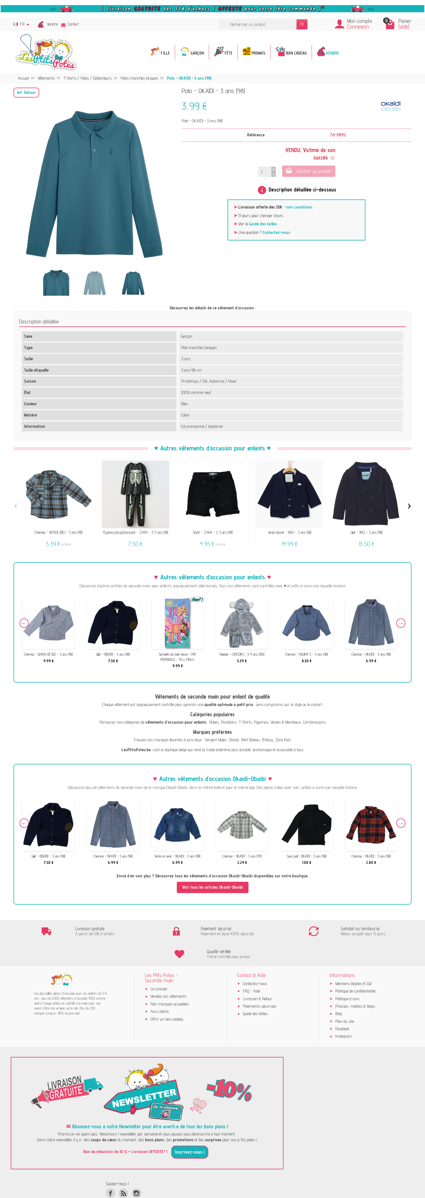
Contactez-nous (276, 232)
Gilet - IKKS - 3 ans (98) (366, 532)
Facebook (342, 1006)
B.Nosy (267, 739)
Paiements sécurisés (259, 983)
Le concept (159, 966)
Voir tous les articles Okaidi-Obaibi (212, 887)
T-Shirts (245, 722)
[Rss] (123, 1171)
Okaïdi (234, 739)
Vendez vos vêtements (168, 974)
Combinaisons (314, 722)
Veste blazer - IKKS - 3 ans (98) (289, 532)
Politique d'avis (347, 976)
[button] (26, 93)
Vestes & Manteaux (286, 722)
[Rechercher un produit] (257, 24)
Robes (214, 722)
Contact (70, 24)
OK (302, 24)
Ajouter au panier (308, 171)
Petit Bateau (250, 739)
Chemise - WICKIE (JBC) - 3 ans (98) (58, 532)
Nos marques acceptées (170, 981)
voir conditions (299, 207)
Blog (338, 991)
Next (399, 623)
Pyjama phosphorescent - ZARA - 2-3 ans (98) (135, 532)
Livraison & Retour (257, 976)
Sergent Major (216, 739)
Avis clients (160, 989)
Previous (25, 623)
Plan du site (344, 999)
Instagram (343, 1013)
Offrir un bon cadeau (167, 996)
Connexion (358, 26)
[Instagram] (136, 1171)
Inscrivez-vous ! (190, 1129)
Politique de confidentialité (355, 968)
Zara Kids (283, 739)
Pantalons (229, 722)
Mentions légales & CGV (353, 961)
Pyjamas (261, 722)
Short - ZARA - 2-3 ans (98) (212, 532)
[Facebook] (110, 1171)
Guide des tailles (263, 223)
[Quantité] (264, 172)
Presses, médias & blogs (355, 983)
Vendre (52, 24)
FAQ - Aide (251, 968)
